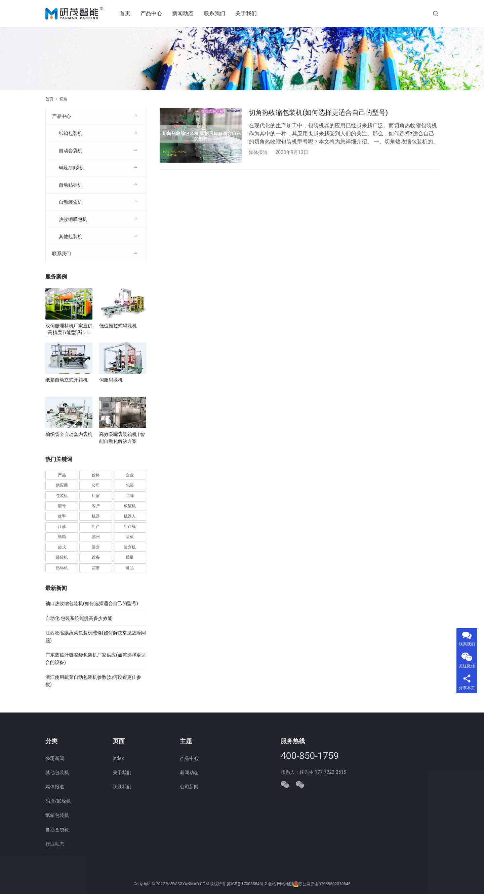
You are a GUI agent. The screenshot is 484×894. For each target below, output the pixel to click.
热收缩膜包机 (73, 219)
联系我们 (215, 13)
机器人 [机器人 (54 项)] (130, 516)
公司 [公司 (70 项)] (96, 485)
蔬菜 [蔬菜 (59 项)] (130, 536)
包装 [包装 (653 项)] (130, 485)
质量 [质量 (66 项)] (130, 557)
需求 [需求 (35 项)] (96, 567)
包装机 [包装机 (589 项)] (62, 495)
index (118, 758)
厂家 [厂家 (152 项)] (96, 495)
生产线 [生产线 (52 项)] (130, 526)
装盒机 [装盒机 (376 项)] (130, 547)
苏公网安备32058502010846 (324, 884)
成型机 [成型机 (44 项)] (130, 505)
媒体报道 (258, 152)
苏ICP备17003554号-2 (247, 884)
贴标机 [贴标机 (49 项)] (62, 567)
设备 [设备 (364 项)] (96, 557)
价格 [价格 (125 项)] (96, 475)
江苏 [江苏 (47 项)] (62, 526)
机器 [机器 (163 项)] (96, 516)
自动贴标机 (70, 185)
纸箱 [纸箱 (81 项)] (62, 536)
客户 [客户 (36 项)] (96, 505)
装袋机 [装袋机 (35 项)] (62, 557)
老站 (272, 884)
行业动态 (54, 844)
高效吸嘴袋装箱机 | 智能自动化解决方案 (122, 438)
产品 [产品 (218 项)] (62, 475)
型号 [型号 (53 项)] (62, 505)
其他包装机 (70, 236)
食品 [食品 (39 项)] (130, 567)
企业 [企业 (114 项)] (130, 475)
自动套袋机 (70, 150)
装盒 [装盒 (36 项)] (96, 547)
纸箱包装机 (70, 133)
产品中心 (152, 13)
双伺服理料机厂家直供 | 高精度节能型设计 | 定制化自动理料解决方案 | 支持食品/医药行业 (68, 329)
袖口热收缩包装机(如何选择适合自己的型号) (91, 603)
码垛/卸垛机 (71, 167)
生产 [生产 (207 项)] (96, 526)
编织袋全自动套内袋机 (68, 434)
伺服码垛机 (111, 380)
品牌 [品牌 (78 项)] (130, 495)
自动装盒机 (70, 202)
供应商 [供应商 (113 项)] (62, 485)
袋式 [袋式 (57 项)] (62, 547)
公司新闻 (54, 758)
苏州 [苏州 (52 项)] (96, 536)
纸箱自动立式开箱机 (66, 380)
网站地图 (285, 884)
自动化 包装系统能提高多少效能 (78, 618)
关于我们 (246, 13)
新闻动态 (183, 13)
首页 (125, 13)
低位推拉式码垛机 (118, 325)
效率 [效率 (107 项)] (62, 516)
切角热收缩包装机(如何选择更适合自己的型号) (318, 112)
